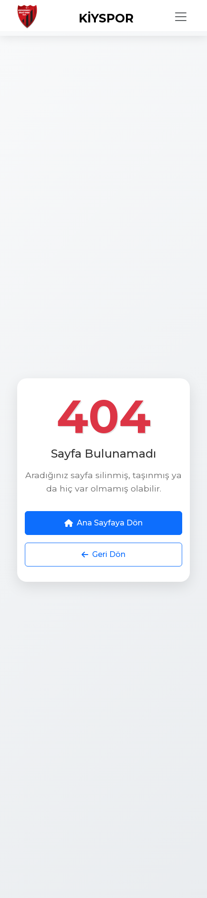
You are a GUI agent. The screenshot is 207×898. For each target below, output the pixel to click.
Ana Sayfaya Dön (103, 522)
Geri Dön (103, 554)
